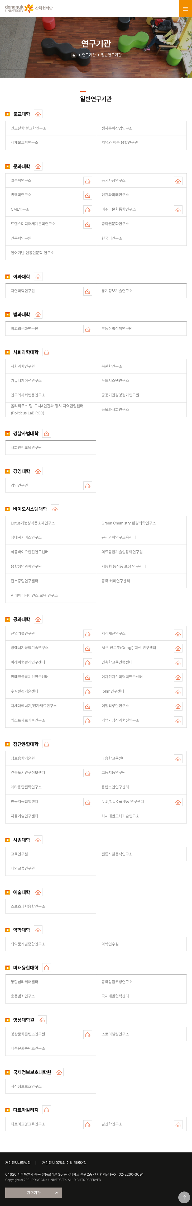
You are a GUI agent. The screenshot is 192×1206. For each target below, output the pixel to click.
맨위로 (184, 1197)
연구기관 (89, 55)
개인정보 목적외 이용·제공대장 (64, 1163)
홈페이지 (38, 114)
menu (185, 9)
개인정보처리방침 (18, 1163)
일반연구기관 (111, 55)
